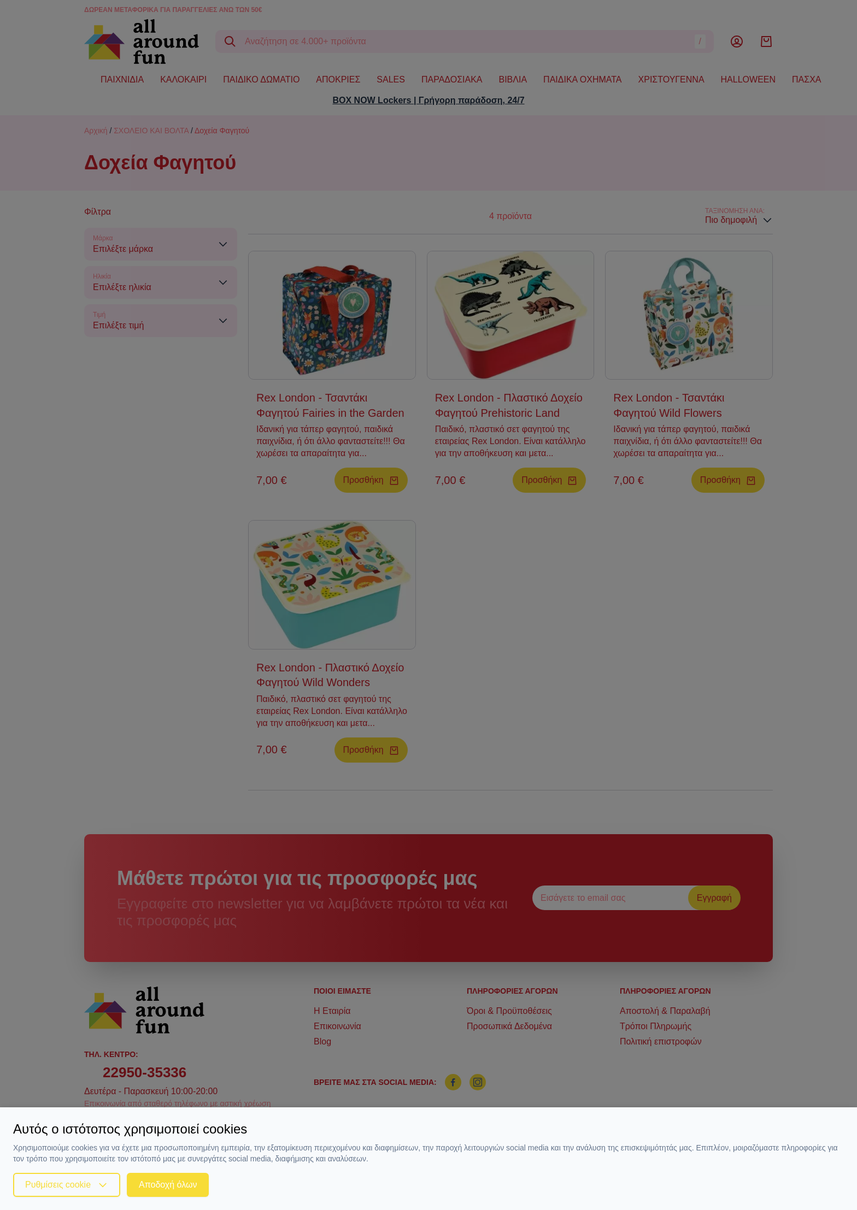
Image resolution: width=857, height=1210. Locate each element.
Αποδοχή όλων (168, 1184)
